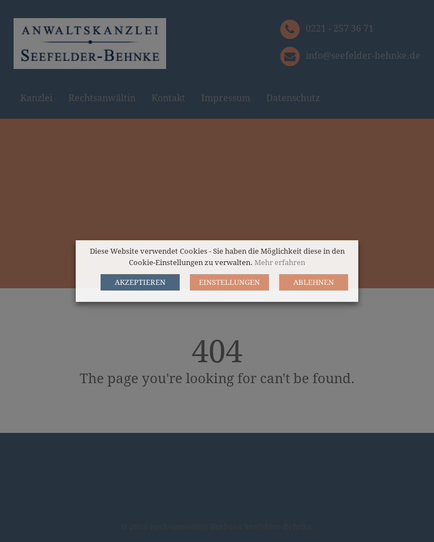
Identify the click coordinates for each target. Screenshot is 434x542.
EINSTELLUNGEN (229, 282)
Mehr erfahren (279, 262)
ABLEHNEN (313, 282)
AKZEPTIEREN (140, 282)
